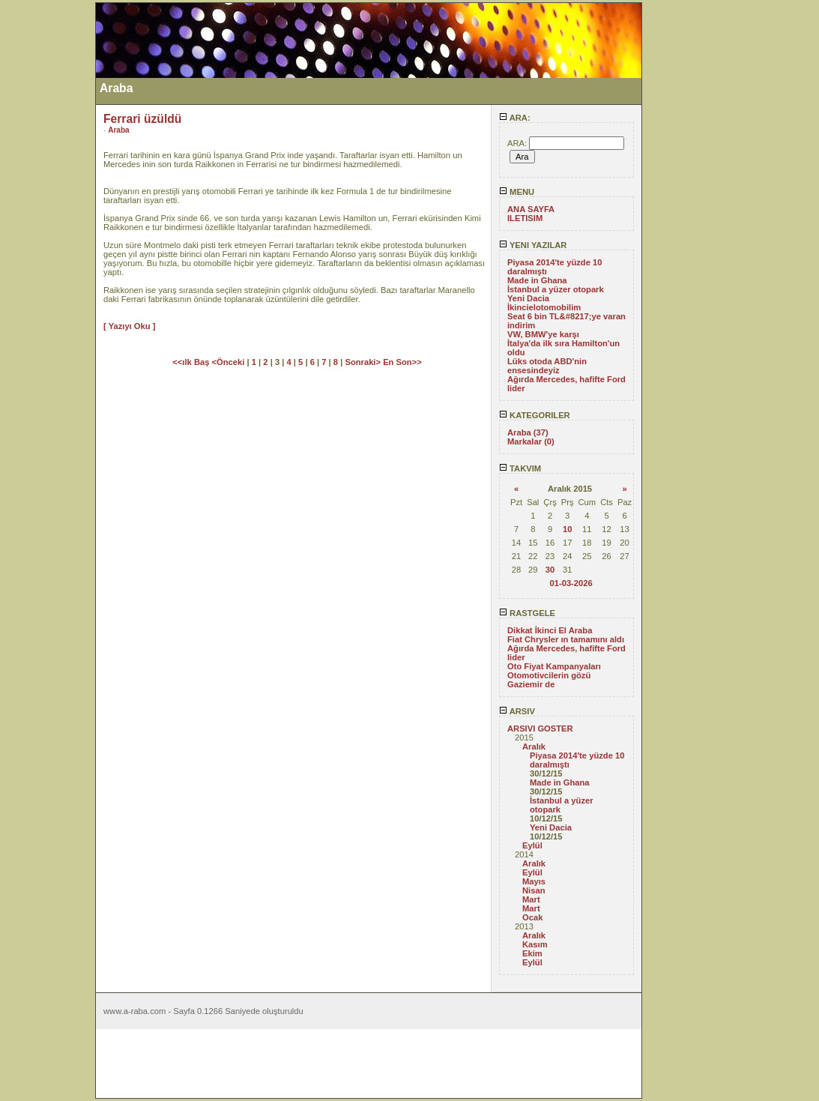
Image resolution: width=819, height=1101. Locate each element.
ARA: (515, 117)
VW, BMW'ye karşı (543, 334)
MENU (516, 191)
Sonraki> (364, 362)
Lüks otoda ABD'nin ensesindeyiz (547, 366)
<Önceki (229, 362)
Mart (531, 899)
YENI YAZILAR (532, 245)
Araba (119, 130)
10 (567, 529)
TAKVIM (520, 468)
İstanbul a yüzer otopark (555, 289)
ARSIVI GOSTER (540, 728)
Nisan (533, 890)
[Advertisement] (47, 227)
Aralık (534, 746)
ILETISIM (525, 218)
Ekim (532, 953)
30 (550, 569)
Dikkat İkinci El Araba (549, 630)
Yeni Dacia (528, 298)
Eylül (532, 845)
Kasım (535, 944)
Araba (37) (527, 432)
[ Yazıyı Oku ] (129, 326)
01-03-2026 (570, 583)
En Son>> (402, 362)
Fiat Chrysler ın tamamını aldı (565, 639)
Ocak (532, 917)
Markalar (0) (530, 441)
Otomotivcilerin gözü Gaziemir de (548, 680)
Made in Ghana (537, 280)
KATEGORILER (534, 415)
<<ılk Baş (191, 362)
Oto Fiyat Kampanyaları (554, 666)
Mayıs (534, 881)
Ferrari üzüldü (142, 118)
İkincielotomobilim (544, 307)
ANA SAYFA (530, 209)
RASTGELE (527, 613)
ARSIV (517, 711)
